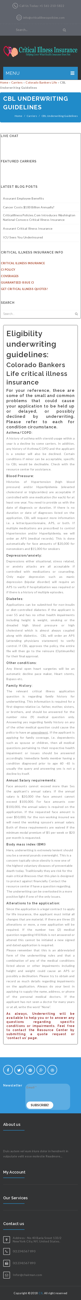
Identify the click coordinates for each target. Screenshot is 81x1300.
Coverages (10, 276)
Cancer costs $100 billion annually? (29, 207)
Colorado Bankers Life (41, 82)
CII (41, 1293)
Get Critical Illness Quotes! (24, 289)
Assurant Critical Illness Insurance (28, 228)
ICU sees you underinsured (23, 237)
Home (4, 82)
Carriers (17, 82)
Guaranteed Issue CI (17, 282)
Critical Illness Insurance (23, 263)
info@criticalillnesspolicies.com (44, 17)
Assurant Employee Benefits (23, 198)
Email (31, 1087)
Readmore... (54, 1156)
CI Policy (8, 269)
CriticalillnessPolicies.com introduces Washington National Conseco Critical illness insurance (39, 217)
